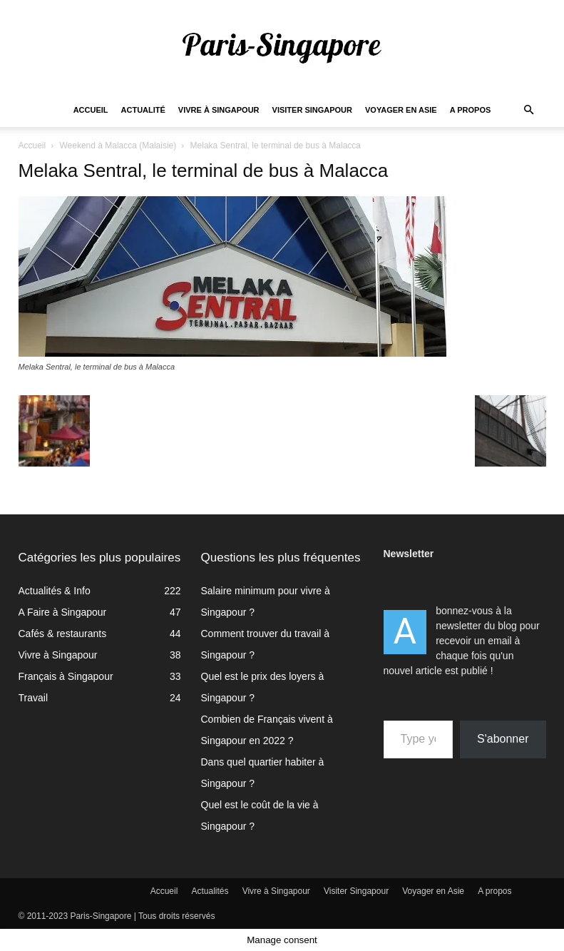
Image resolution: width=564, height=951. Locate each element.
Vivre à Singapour (219, 110)
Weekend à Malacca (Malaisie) (117, 146)
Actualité (143, 110)
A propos (470, 110)
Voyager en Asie (401, 110)
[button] (529, 110)
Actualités (210, 891)
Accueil (90, 110)
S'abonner (502, 739)
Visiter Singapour (312, 110)
